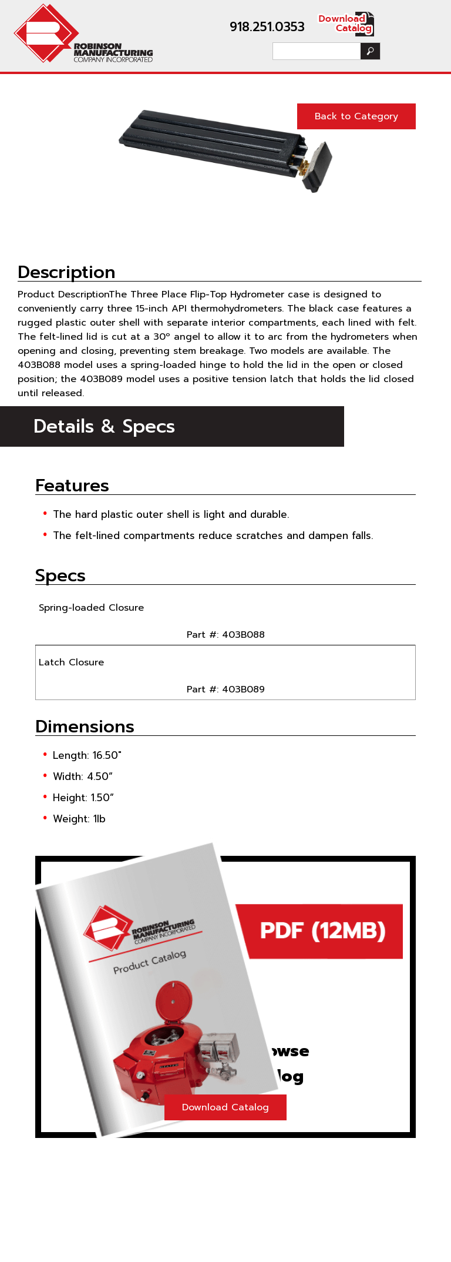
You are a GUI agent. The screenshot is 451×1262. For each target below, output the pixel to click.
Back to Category (356, 116)
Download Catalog (225, 1107)
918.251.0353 (267, 27)
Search (370, 51)
